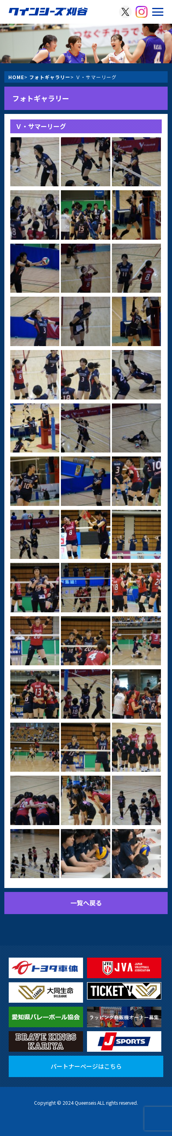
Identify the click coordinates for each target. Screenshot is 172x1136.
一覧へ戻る (86, 902)
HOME (16, 77)
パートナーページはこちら (86, 1066)
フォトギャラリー (49, 77)
